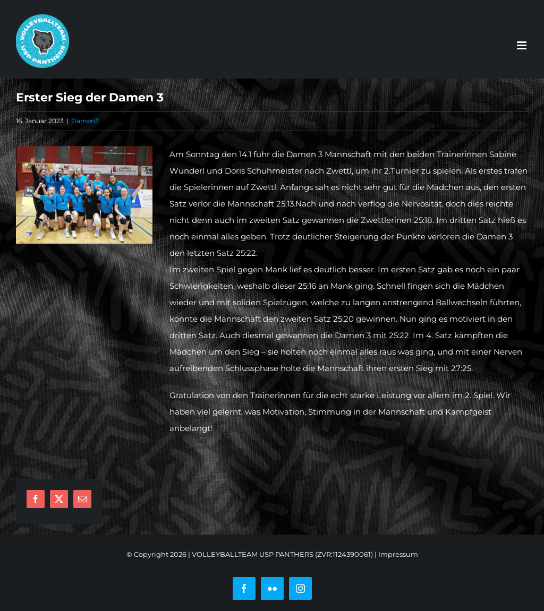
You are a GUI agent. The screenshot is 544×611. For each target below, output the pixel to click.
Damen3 (85, 121)
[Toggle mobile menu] (522, 45)
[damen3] (84, 195)
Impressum (398, 554)
